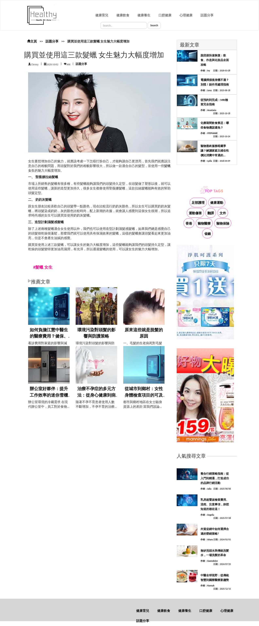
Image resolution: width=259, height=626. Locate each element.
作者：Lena (206, 90)
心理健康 (185, 15)
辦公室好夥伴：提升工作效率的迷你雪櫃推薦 (49, 395)
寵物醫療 (204, 223)
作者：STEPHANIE (209, 133)
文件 (223, 213)
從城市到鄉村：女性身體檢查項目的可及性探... (144, 395)
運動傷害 (195, 213)
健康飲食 (122, 15)
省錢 (207, 234)
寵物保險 (222, 223)
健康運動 (216, 203)
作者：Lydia (206, 161)
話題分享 (207, 15)
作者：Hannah (207, 585)
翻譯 (210, 213)
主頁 (32, 41)
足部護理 (198, 203)
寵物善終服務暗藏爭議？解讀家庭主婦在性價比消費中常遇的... (215, 150)
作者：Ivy (205, 70)
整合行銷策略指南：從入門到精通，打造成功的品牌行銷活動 (215, 478)
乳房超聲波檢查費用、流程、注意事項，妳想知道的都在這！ (215, 504)
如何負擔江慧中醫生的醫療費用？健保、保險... (49, 336)
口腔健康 (164, 15)
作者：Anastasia (208, 110)
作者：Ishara (207, 539)
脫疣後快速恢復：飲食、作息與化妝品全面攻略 (215, 60)
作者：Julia (206, 489)
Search (154, 25)
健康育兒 (101, 15)
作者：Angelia (207, 515)
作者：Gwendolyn (209, 561)
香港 (189, 223)
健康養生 (143, 15)
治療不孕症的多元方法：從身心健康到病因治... (96, 395)
